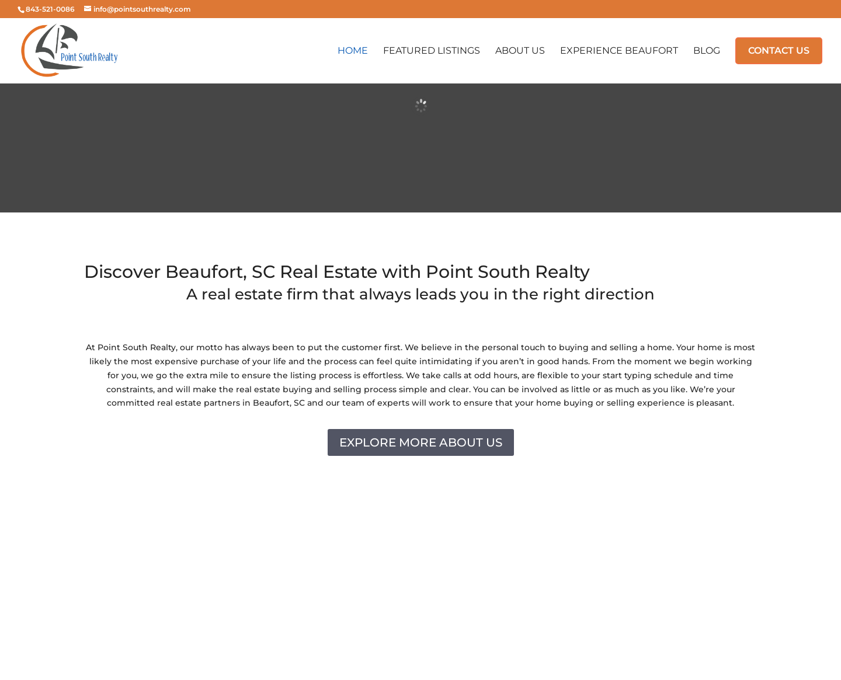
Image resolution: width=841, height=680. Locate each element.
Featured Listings (431, 51)
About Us (520, 51)
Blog (706, 51)
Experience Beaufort (619, 51)
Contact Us (778, 50)
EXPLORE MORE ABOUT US (420, 442)
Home (353, 51)
